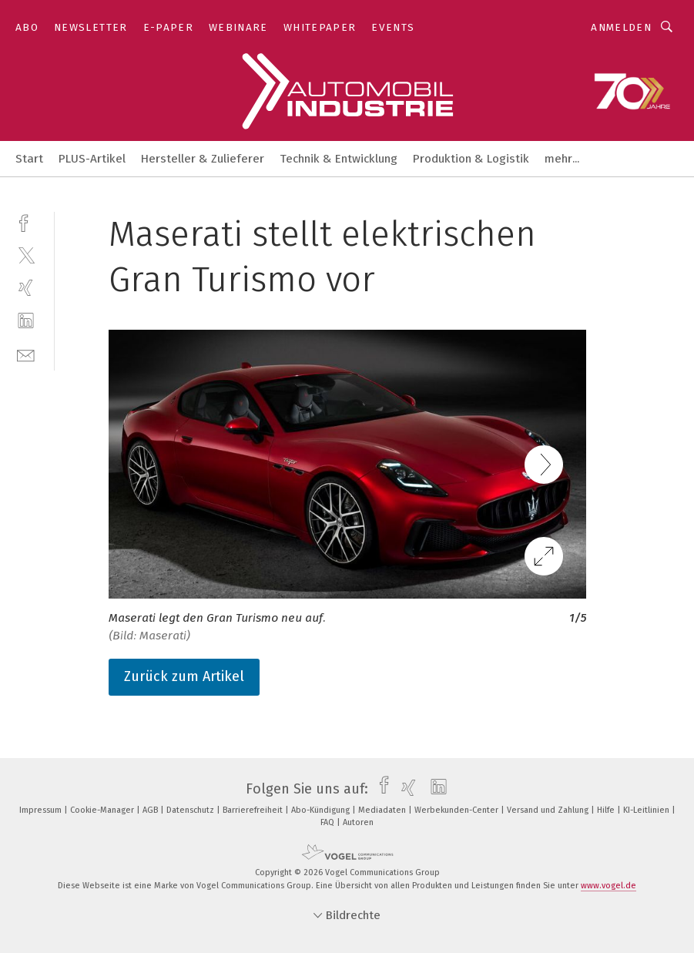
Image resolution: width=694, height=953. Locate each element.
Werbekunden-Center (457, 810)
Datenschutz (191, 810)
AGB (151, 810)
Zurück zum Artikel (184, 676)
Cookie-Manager (103, 810)
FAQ (328, 822)
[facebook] (25, 221)
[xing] (25, 287)
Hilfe (607, 810)
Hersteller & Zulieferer (202, 159)
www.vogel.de (608, 886)
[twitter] (25, 254)
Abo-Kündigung (321, 810)
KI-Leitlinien (647, 810)
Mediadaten (383, 810)
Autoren (358, 822)
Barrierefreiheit (254, 810)
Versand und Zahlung (549, 810)
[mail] (25, 354)
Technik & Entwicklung (338, 159)
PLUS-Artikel (92, 159)
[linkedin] (25, 321)
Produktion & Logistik (471, 159)
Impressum (41, 810)
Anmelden (621, 27)
